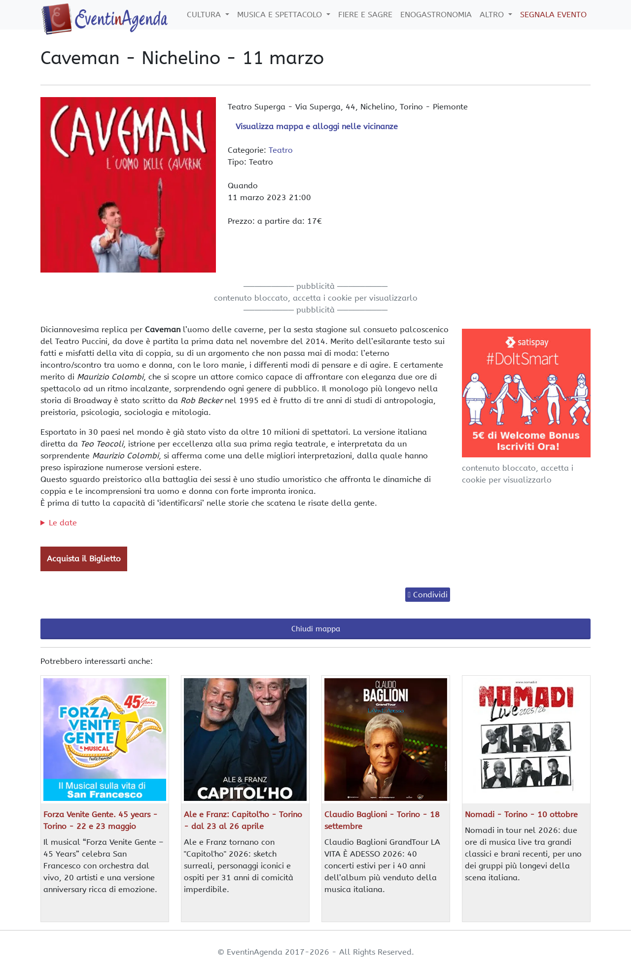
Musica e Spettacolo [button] (280, 14)
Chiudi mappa (315, 628)
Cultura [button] (205, 14)
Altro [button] (493, 14)
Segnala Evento (553, 14)
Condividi (430, 594)
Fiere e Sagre (365, 14)
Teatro (281, 150)
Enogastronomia (436, 14)
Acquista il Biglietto (84, 558)
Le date (63, 522)
